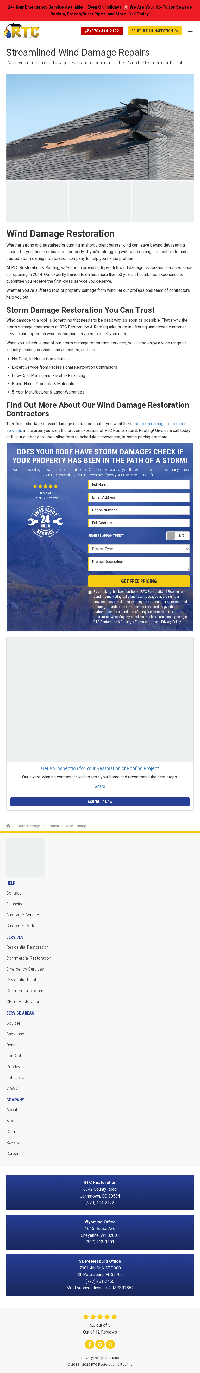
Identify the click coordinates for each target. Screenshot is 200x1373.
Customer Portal (21, 925)
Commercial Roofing (25, 990)
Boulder (13, 1023)
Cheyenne (15, 1034)
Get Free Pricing (139, 581)
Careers (13, 1153)
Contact (13, 893)
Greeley (13, 1066)
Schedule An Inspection (155, 31)
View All (13, 1088)
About (11, 1109)
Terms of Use (144, 622)
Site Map (112, 1357)
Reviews (14, 1142)
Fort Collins (16, 1055)
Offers (11, 1131)
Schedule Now (100, 802)
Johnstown (16, 1077)
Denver (12, 1044)
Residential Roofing (24, 979)
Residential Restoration (27, 947)
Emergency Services (25, 969)
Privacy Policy (171, 622)
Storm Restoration (23, 1001)
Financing (14, 904)
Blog (10, 1120)
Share (100, 786)
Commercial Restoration (28, 958)
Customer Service (22, 915)
